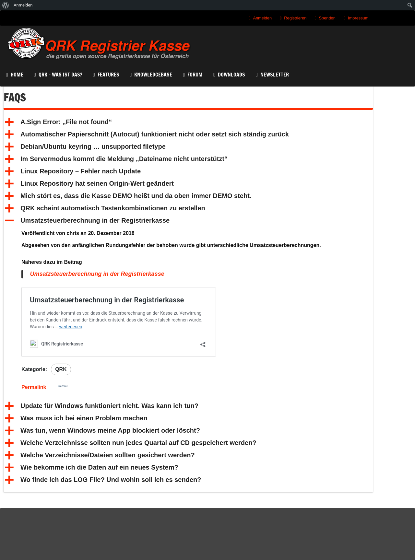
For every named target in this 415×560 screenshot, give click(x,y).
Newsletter (274, 73)
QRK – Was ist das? (60, 73)
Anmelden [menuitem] (23, 5)
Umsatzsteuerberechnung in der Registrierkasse (97, 274)
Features (108, 73)
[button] (188, 122)
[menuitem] (5, 5)
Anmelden (262, 18)
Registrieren (295, 18)
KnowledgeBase (153, 73)
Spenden (327, 18)
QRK (61, 369)
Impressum (358, 18)
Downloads (231, 73)
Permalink (44, 385)
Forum (195, 73)
